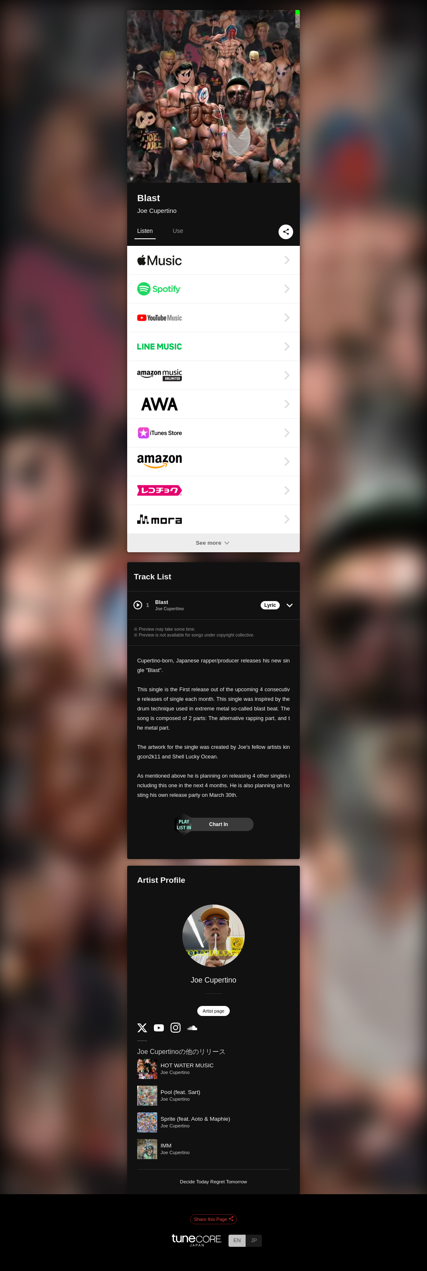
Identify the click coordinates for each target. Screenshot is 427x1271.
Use (178, 230)
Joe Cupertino (157, 210)
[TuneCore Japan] (197, 1244)
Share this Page (213, 1219)
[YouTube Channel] (159, 1029)
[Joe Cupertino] (213, 936)
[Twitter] (142, 1030)
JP (254, 1240)
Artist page (213, 1010)
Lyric (270, 605)
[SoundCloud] (192, 1028)
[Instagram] (176, 1031)
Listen (145, 230)
